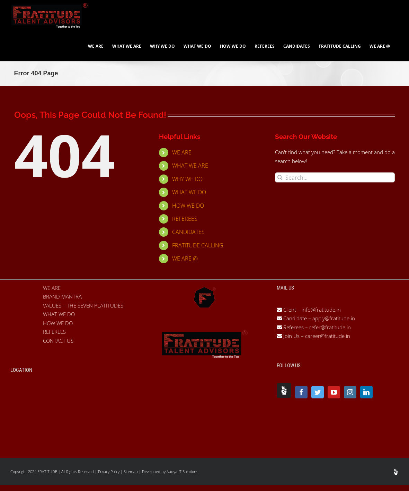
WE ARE (182, 152)
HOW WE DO (188, 205)
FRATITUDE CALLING (197, 245)
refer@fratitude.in (330, 327)
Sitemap (131, 471)
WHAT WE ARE (190, 165)
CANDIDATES (188, 232)
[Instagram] (350, 392)
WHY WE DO (187, 179)
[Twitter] (317, 392)
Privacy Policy (109, 471)
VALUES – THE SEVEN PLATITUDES (83, 305)
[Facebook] (301, 392)
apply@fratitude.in (333, 318)
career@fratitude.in (327, 335)
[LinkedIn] (366, 392)
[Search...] (335, 177)
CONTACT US (58, 340)
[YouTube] (334, 392)
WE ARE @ (185, 258)
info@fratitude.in (320, 309)
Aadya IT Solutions (182, 471)
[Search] (280, 177)
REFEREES (184, 219)
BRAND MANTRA (62, 296)
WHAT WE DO (189, 192)
